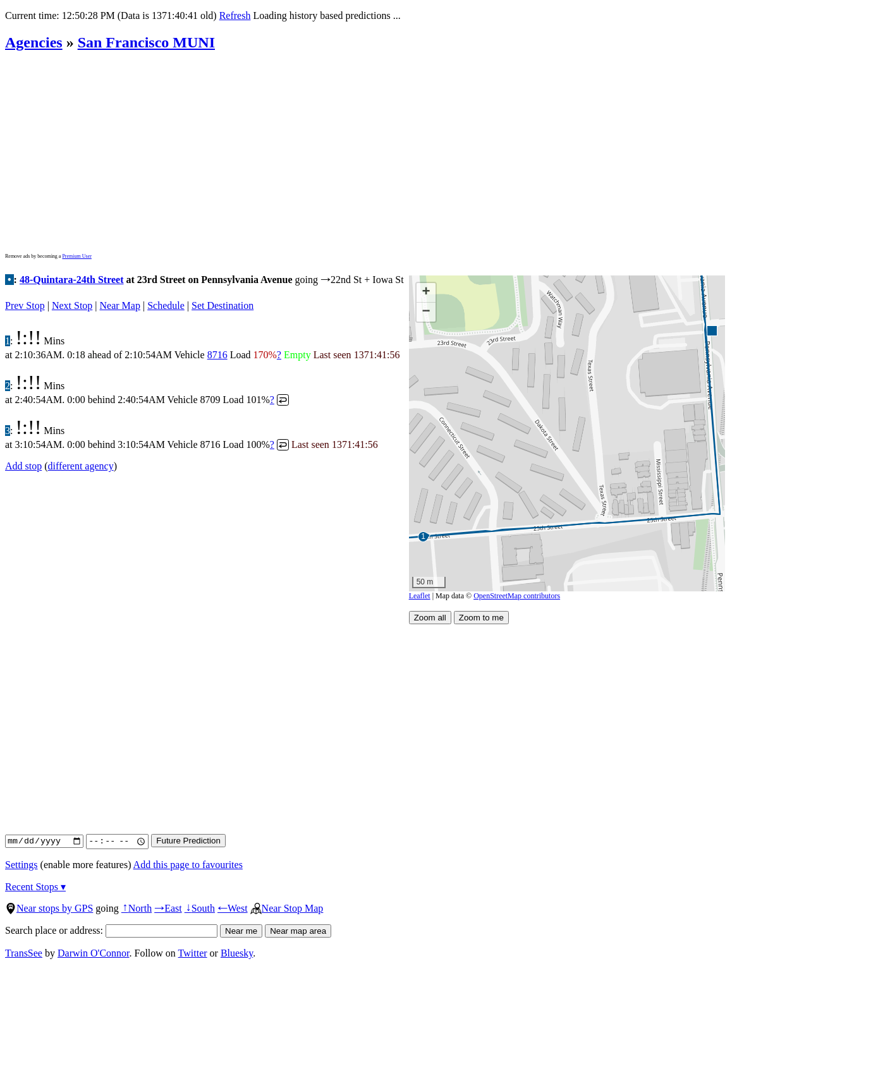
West (232, 908)
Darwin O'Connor (94, 953)
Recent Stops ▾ (35, 886)
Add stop (23, 466)
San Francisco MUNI (146, 42)
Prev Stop (25, 305)
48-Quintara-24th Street (72, 279)
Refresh (235, 15)
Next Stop (72, 305)
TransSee (23, 953)
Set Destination (222, 305)
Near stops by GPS (49, 908)
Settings (21, 864)
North (136, 908)
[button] (711, 330)
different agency (81, 466)
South (200, 908)
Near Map (120, 305)
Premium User (76, 256)
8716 (217, 354)
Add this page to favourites (188, 864)
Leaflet (419, 595)
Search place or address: (111, 930)
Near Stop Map (287, 908)
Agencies (34, 42)
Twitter (192, 953)
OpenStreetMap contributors (516, 595)
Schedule (166, 305)
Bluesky (237, 953)
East (168, 908)
